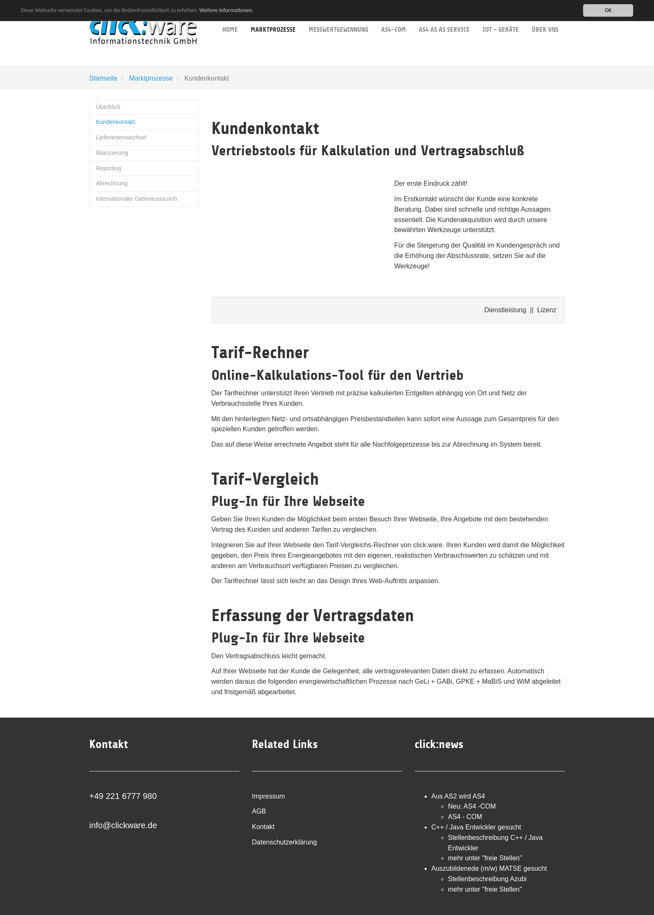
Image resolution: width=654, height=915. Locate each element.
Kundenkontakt (115, 122)
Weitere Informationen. (226, 9)
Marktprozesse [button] (273, 16)
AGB (259, 811)
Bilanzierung (112, 152)
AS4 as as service (444, 16)
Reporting (108, 168)
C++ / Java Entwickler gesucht (476, 827)
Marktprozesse (151, 78)
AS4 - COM (465, 816)
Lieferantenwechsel (121, 137)
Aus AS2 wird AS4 (458, 796)
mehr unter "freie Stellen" (485, 858)
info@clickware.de (123, 825)
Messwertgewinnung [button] (338, 16)
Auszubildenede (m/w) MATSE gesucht (489, 868)
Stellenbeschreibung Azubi (487, 878)
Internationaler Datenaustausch (136, 198)
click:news (439, 744)
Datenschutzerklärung (284, 842)
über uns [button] (545, 16)
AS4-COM (393, 16)
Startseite (103, 78)
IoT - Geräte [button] (500, 16)
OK (608, 10)
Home (230, 16)
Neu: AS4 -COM (472, 806)
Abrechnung (112, 183)
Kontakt (263, 826)
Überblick (108, 107)
